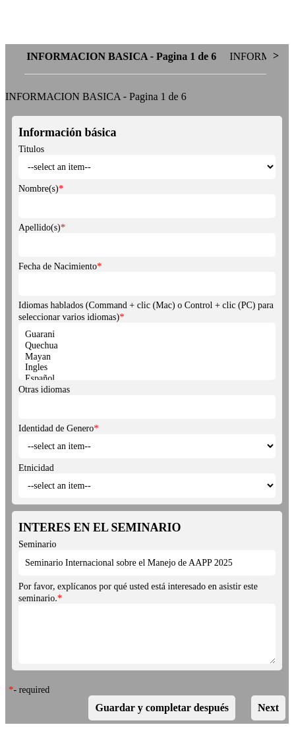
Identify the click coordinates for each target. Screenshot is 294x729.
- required (32, 690)
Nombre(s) (38, 189)
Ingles (147, 367)
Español (147, 379)
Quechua (147, 346)
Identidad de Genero (56, 428)
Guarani (147, 334)
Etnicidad (36, 468)
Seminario (37, 544)
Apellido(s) (39, 227)
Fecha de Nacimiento (57, 266)
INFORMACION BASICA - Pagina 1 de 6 (96, 96)
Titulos (31, 149)
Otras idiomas (44, 389)
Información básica (67, 132)
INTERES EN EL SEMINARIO (99, 527)
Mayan (147, 357)
